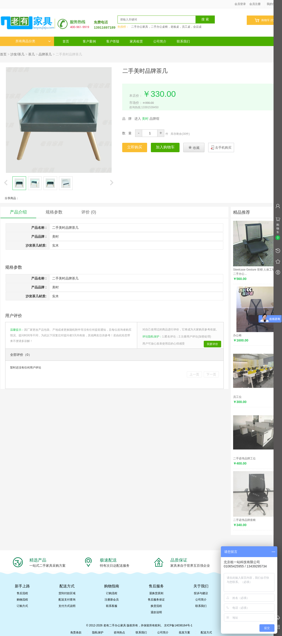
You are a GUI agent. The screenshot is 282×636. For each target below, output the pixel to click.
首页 (66, 41)
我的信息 (274, 4)
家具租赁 (136, 41)
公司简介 (159, 41)
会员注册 (255, 4)
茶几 (31, 54)
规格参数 (54, 212)
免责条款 (76, 632)
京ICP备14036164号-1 (178, 625)
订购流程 (111, 593)
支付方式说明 (67, 606)
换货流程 (156, 606)
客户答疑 (112, 41)
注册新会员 (112, 599)
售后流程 (22, 593)
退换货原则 (156, 593)
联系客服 (111, 606)
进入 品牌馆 (146, 118)
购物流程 (22, 599)
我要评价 (212, 344)
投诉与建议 (201, 593)
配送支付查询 (67, 599)
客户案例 (89, 41)
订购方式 (22, 606)
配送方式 (206, 632)
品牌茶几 (45, 54)
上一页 (194, 374)
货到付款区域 (67, 593)
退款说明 (156, 612)
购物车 (264, 20)
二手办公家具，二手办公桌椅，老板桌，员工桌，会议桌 (166, 26)
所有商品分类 (33, 41)
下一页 (211, 374)
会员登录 (240, 4)
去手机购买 (223, 147)
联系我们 (183, 41)
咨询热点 (119, 632)
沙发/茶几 (17, 54)
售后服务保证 (156, 599)
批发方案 (184, 632)
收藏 (194, 147)
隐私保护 (97, 632)
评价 (88, 212)
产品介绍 (18, 212)
